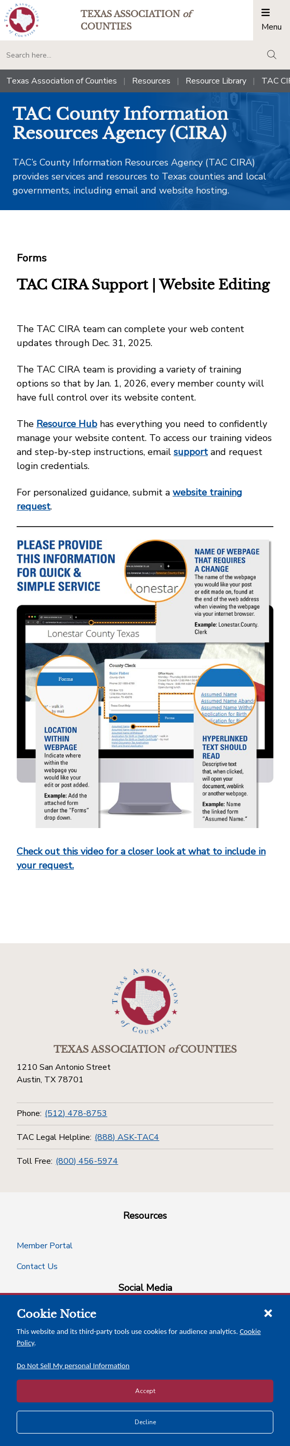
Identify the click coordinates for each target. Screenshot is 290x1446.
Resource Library (216, 81)
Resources (151, 81)
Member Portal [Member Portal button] (45, 1245)
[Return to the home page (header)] (21, 20)
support (191, 452)
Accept (145, 1391)
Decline (145, 1422)
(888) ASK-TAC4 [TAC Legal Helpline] (127, 1137)
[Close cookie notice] (268, 1312)
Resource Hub (66, 424)
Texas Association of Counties (61, 81)
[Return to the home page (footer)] (145, 1001)
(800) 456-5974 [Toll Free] (87, 1161)
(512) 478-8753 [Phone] (76, 1113)
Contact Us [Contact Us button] (37, 1266)
